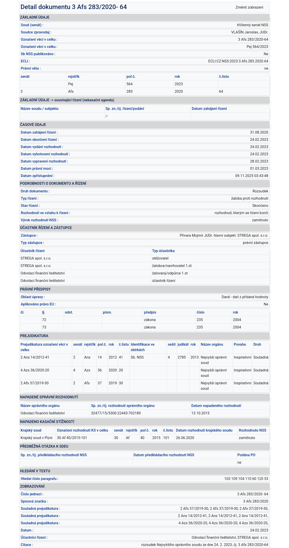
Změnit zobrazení (249, 7)
